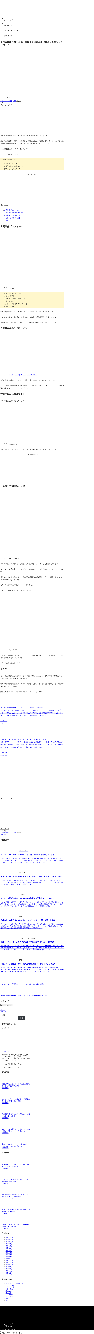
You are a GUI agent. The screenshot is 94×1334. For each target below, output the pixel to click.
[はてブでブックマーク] (10, 101)
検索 (3, 1015)
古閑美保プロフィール (11, 210)
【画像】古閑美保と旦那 (12, 218)
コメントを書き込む (6, 1005)
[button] (18, 101)
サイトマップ (8, 1324)
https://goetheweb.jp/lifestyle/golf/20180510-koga (23, 375)
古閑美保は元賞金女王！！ (13, 215)
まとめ (6, 220)
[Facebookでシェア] (5, 101)
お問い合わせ (8, 1326)
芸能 (7, 829)
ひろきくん (5, 1051)
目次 (1, 205)
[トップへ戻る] (0, 1331)
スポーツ (3, 829)
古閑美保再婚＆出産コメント (13, 212)
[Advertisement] (32, 119)
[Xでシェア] (1, 101)
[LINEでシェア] (14, 101)
